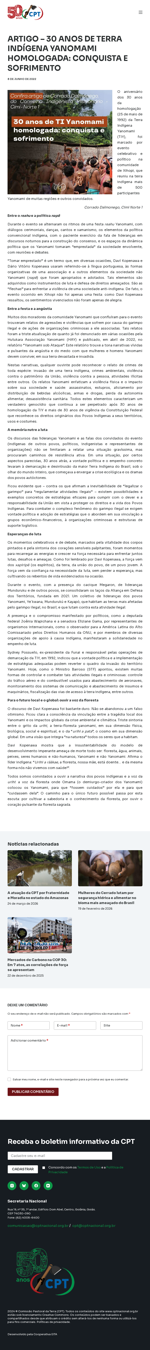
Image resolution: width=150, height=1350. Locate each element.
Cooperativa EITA (45, 1334)
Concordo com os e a (85, 1169)
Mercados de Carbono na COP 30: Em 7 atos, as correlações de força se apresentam (38, 965)
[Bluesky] (23, 1185)
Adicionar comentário (29, 1040)
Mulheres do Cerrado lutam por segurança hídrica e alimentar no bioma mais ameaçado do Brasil (107, 898)
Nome (17, 1025)
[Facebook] (36, 1185)
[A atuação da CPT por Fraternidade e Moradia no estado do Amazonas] (40, 868)
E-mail (63, 1025)
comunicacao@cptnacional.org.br (41, 1225)
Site (106, 1025)
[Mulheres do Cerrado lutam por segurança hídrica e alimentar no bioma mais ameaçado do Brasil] (110, 868)
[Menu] (140, 12)
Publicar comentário (33, 1092)
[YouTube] (48, 1185)
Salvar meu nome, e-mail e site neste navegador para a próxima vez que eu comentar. (71, 1079)
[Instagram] (12, 1185)
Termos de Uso (89, 1167)
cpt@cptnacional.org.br (101, 1225)
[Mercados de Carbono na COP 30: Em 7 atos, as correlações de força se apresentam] (40, 935)
